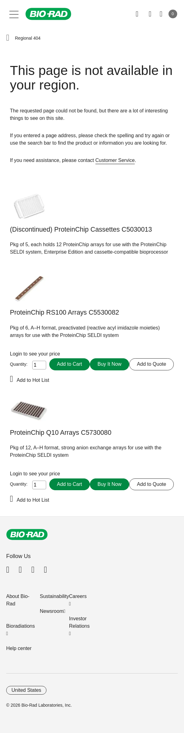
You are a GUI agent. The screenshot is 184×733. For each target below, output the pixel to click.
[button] (7, 38)
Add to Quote (151, 364)
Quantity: (19, 364)
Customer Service (115, 160)
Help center (19, 648)
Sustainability (54, 596)
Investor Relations (79, 622)
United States (26, 690)
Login (17, 353)
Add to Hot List (33, 380)
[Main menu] (14, 14)
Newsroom (52, 611)
